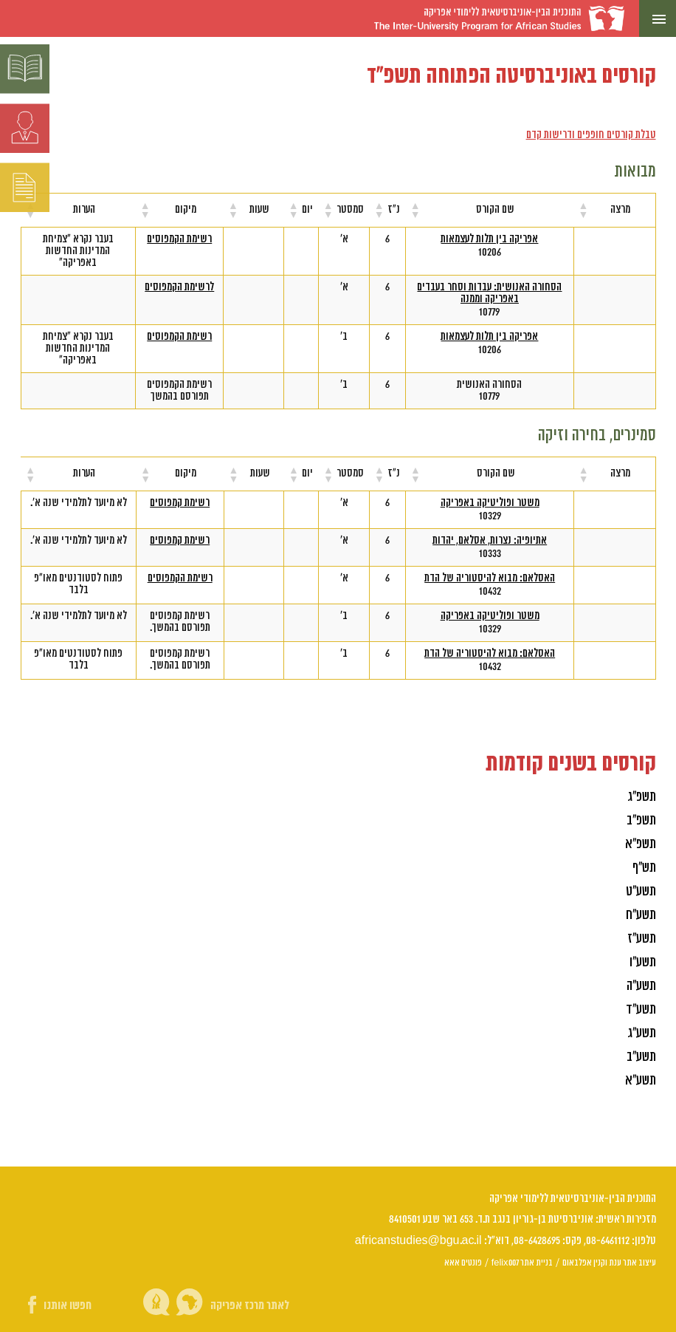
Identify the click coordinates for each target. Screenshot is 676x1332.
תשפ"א (640, 844)
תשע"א (640, 1080)
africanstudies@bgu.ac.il (418, 1240)
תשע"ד (641, 1009)
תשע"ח (641, 915)
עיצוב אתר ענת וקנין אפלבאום (609, 1262)
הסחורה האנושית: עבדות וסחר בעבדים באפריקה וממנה (489, 293)
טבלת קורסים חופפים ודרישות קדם (591, 135)
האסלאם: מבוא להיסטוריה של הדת (489, 578)
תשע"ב (641, 1057)
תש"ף (644, 867)
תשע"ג (641, 1033)
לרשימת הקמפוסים (179, 287)
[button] (583, 210)
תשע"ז (641, 938)
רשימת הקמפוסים (179, 239)
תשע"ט (641, 891)
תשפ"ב (641, 820)
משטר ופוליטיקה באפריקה (490, 503)
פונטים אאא (463, 1262)
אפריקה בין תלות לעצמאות (489, 239)
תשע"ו (643, 962)
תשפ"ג (641, 797)
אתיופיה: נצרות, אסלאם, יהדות (489, 541)
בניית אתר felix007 (522, 1262)
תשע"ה (641, 986)
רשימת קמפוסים (180, 503)
